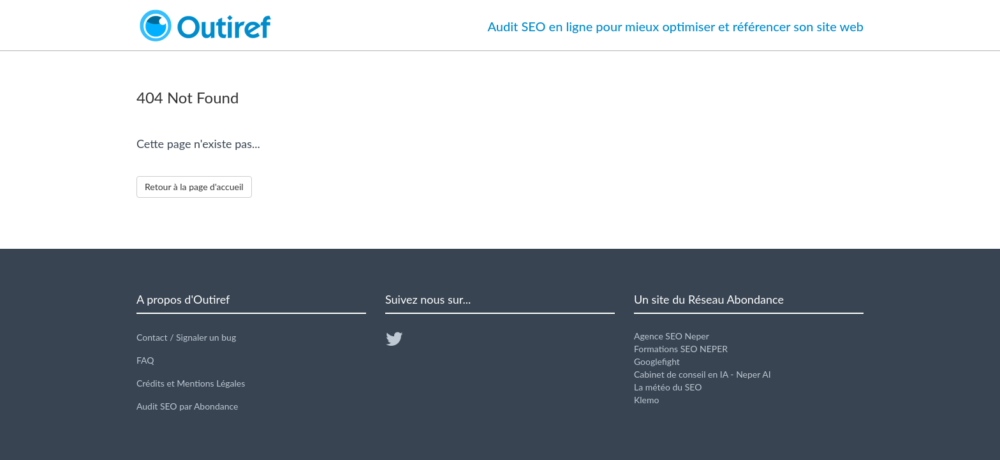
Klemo (646, 399)
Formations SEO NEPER (681, 348)
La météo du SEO (668, 387)
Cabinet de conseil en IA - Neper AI (702, 374)
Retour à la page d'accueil (194, 186)
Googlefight (657, 361)
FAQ (145, 360)
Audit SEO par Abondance (187, 406)
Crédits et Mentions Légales (190, 383)
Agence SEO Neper (671, 335)
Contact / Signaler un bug (186, 337)
